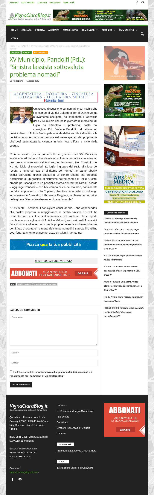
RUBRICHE (108, 30)
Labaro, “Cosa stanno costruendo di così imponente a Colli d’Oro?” (123, 244)
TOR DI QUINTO (40, 52)
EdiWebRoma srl (28, 448)
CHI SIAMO (14, 2)
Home (12, 46)
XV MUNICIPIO (128, 30)
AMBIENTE (53, 30)
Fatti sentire (63, 416)
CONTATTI (42, 2)
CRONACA (26, 30)
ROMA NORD (90, 30)
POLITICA (40, 30)
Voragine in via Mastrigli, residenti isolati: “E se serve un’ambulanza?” (124, 312)
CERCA (14, 38)
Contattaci (62, 422)
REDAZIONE (55, 2)
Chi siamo (62, 405)
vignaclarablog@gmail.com (24, 472)
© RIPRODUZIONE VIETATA (53, 261)
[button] (142, 34)
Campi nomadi (24, 284)
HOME (14, 30)
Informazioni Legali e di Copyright (75, 467)
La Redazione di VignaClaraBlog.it (75, 411)
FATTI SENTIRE (27, 2)
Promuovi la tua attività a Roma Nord (76, 450)
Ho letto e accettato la (51, 373)
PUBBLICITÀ (68, 2)
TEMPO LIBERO (70, 30)
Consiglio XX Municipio (45, 284)
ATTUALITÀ (23, 46)
